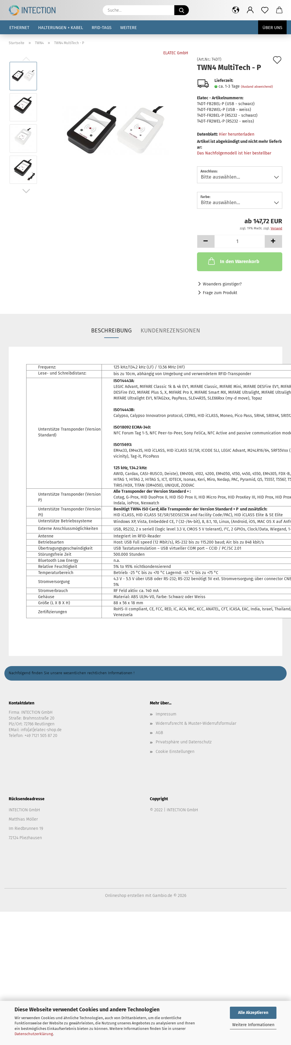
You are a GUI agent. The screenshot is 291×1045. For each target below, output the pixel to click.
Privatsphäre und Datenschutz (184, 742)
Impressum (166, 714)
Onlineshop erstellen (124, 895)
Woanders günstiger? (222, 284)
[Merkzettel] (265, 10)
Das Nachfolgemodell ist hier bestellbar (234, 153)
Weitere (128, 27)
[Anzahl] (239, 241)
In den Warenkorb (233, 261)
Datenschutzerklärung (34, 1034)
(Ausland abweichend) (257, 87)
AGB (159, 732)
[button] (235, 10)
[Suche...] (181, 10)
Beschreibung (111, 330)
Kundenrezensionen (170, 330)
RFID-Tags (101, 27)
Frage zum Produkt (220, 292)
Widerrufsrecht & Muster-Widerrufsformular (196, 723)
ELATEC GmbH (175, 53)
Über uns (272, 27)
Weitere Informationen (253, 1024)
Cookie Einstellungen (175, 751)
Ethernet (19, 27)
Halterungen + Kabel (60, 27)
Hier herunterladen (236, 134)
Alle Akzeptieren (253, 1012)
